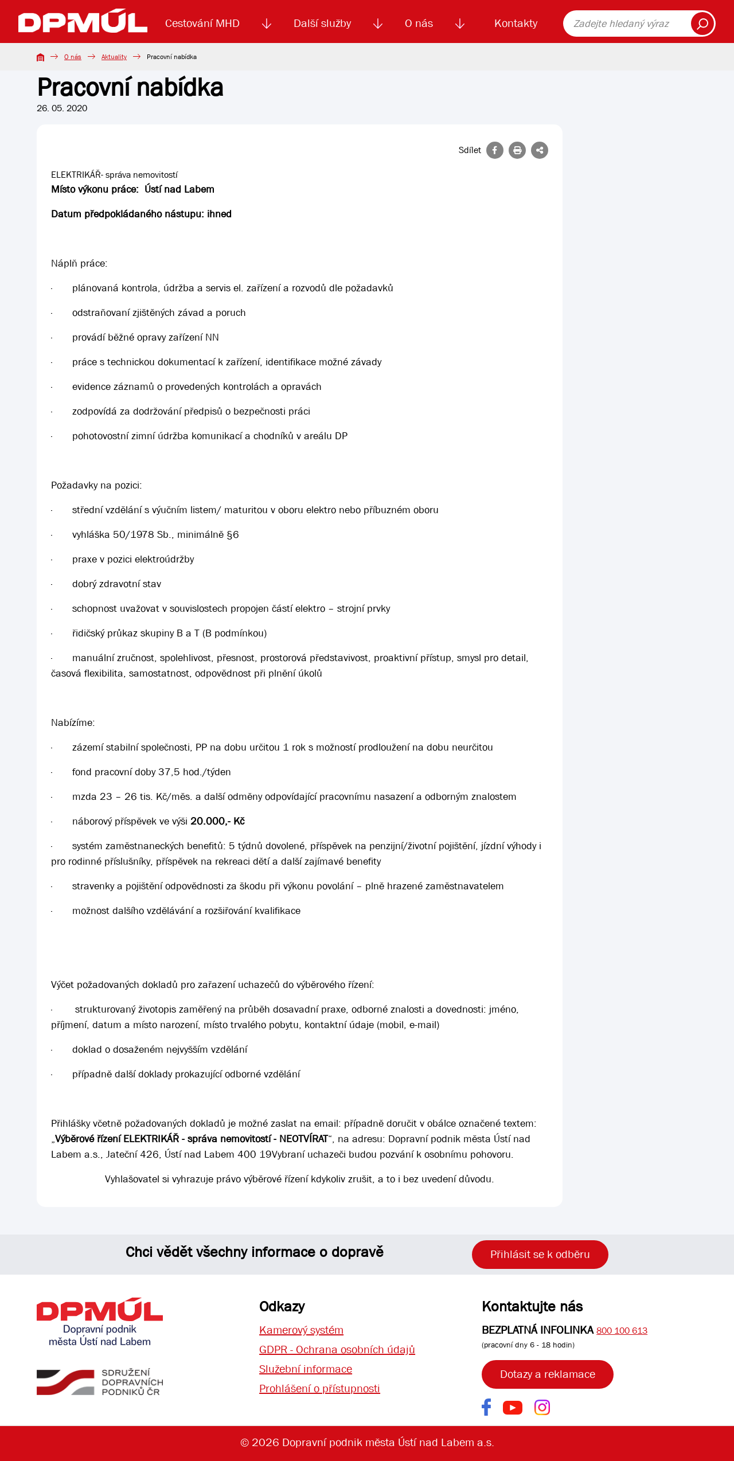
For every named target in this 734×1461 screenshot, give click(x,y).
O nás (419, 23)
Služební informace (305, 1369)
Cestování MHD (202, 23)
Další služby (322, 23)
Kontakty (515, 23)
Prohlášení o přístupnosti (319, 1388)
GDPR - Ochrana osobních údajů (337, 1349)
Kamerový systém (301, 1330)
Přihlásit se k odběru (540, 1254)
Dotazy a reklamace (547, 1374)
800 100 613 (621, 1331)
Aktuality (114, 56)
